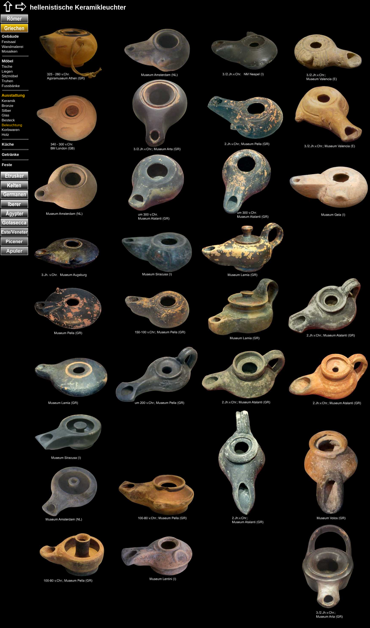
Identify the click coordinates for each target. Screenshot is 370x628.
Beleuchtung (11, 125)
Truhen (7, 81)
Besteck (8, 120)
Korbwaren (10, 130)
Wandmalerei (12, 47)
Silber (6, 110)
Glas (5, 115)
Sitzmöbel (9, 76)
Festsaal (8, 42)
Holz (5, 134)
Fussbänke (10, 86)
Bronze (7, 105)
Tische (6, 66)
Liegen (7, 71)
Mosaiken (9, 51)
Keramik (8, 101)
